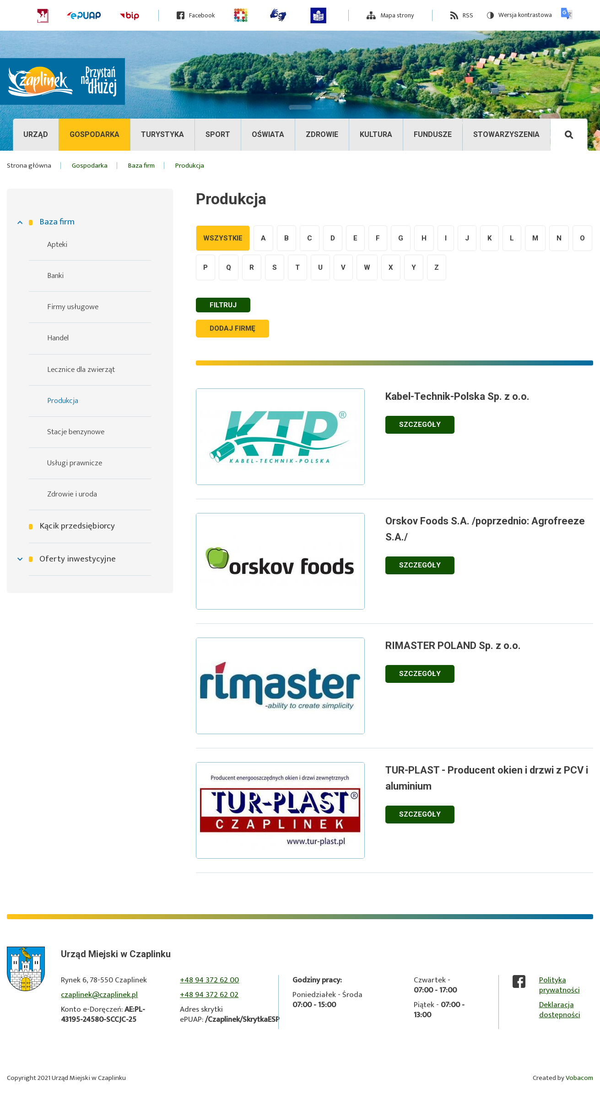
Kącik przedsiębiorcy (77, 526)
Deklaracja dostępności (559, 1010)
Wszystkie (223, 238)
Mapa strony (397, 15)
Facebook (202, 15)
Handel (58, 338)
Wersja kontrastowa (519, 15)
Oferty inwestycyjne (77, 559)
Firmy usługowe (72, 306)
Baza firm (57, 222)
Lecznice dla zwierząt (81, 369)
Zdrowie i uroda (72, 494)
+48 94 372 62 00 (209, 981)
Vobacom (579, 1079)
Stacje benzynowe (75, 431)
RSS (468, 15)
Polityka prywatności (559, 986)
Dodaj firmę (235, 329)
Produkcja (62, 400)
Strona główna (29, 165)
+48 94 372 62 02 (209, 995)
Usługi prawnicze (74, 463)
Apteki (57, 244)
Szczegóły (430, 425)
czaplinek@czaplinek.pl (99, 995)
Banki (55, 275)
